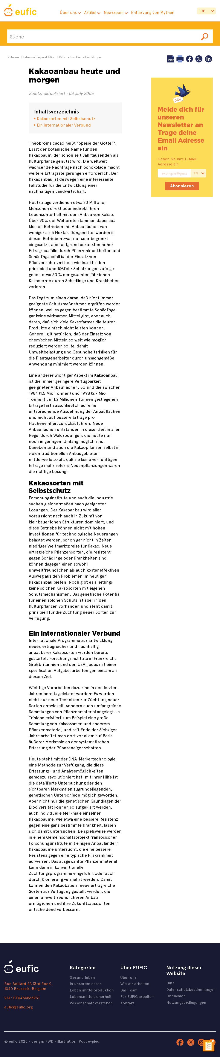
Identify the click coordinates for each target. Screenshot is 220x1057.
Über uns (68, 12)
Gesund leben (82, 977)
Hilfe (170, 982)
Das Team (129, 990)
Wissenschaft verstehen (91, 1002)
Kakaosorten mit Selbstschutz (66, 118)
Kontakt (127, 1002)
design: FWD (42, 1041)
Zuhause (13, 57)
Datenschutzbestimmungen (191, 989)
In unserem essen (86, 983)
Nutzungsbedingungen (186, 1002)
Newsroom (114, 12)
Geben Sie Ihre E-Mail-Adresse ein (177, 161)
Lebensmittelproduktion (92, 990)
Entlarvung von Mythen (152, 12)
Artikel (90, 12)
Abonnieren (182, 186)
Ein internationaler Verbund (64, 125)
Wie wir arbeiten (134, 983)
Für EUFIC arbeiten (137, 996)
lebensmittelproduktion (39, 57)
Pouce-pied (89, 1041)
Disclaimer (175, 995)
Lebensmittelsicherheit (91, 996)
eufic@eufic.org (18, 1007)
